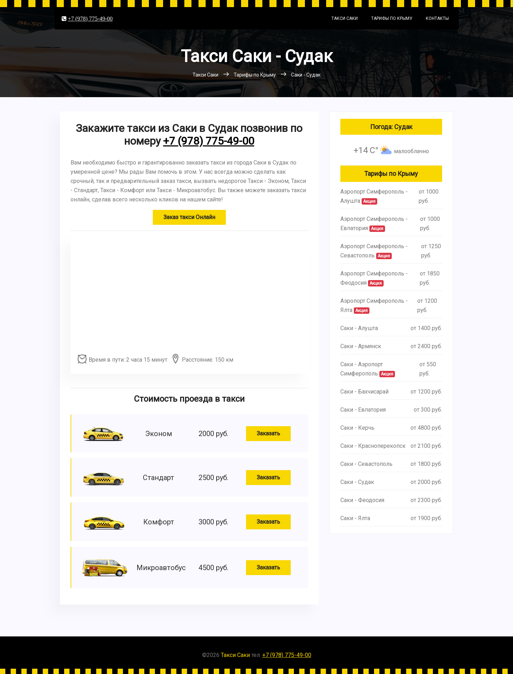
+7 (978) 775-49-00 (90, 18)
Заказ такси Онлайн (189, 217)
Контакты (437, 18)
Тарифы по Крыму (391, 18)
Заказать (268, 433)
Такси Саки (344, 18)
